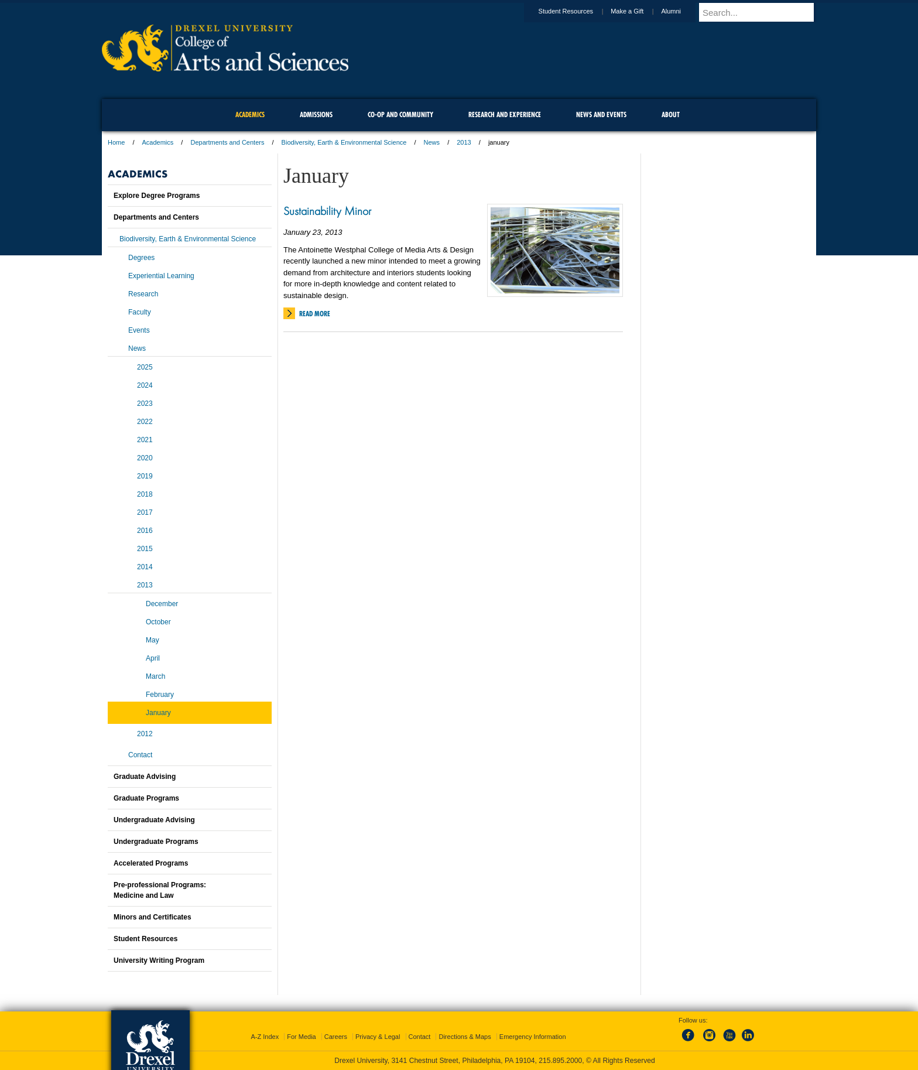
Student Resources (577, 11)
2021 (145, 440)
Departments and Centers (227, 142)
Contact (140, 755)
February (160, 694)
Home (116, 142)
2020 (145, 458)
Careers (335, 1036)
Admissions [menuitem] (316, 114)
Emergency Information (532, 1036)
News (432, 142)
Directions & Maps (465, 1036)
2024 (145, 385)
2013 (464, 142)
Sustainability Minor (327, 211)
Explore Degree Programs (157, 196)
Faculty (139, 312)
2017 (145, 512)
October (158, 622)
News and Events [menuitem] (601, 114)
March (155, 676)
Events (139, 330)
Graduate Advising (145, 776)
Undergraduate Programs (156, 841)
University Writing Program (159, 960)
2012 (145, 734)
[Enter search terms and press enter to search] (763, 12)
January (158, 713)
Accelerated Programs (151, 863)
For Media (301, 1036)
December (162, 604)
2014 (145, 567)
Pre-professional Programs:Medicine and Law (160, 890)
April (153, 658)
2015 (145, 549)
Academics (158, 142)
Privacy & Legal (377, 1036)
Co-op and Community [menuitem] (400, 114)
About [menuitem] (671, 114)
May (152, 640)
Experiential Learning (161, 276)
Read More (314, 313)
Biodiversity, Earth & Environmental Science (344, 142)
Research (143, 294)
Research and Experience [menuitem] (504, 114)
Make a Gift (638, 11)
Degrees (141, 258)
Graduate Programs (146, 798)
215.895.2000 (560, 1061)
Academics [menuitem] (250, 114)
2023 (145, 403)
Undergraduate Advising (154, 820)
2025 (145, 367)
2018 (145, 494)
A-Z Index (265, 1036)
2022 (145, 422)
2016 (145, 531)
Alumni (682, 11)
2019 (145, 476)
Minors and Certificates (152, 917)
